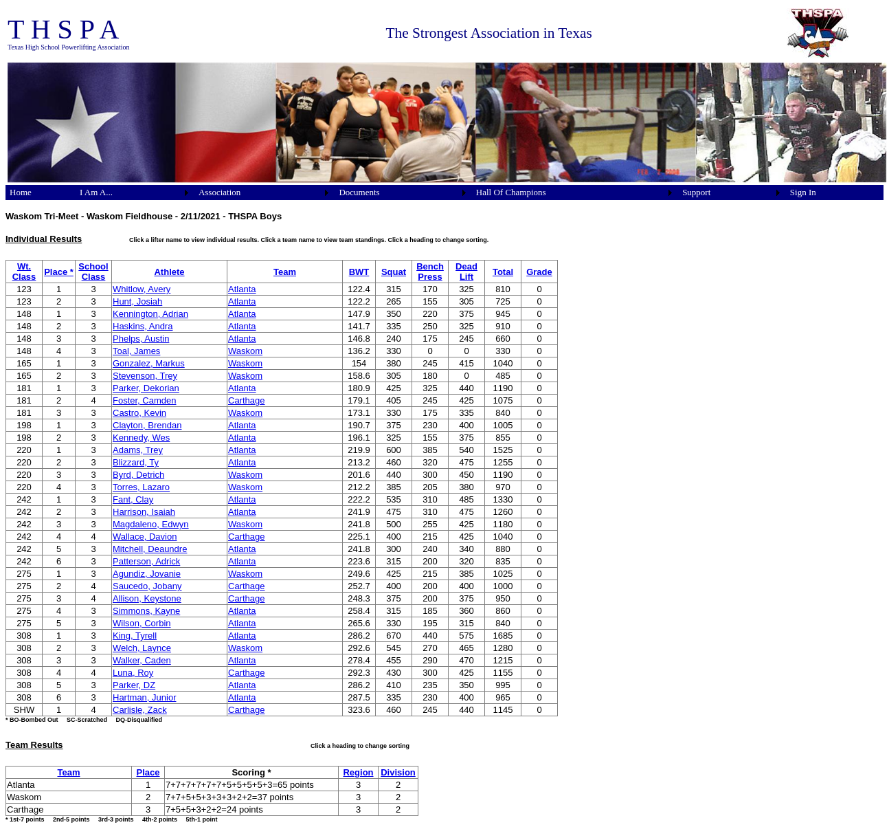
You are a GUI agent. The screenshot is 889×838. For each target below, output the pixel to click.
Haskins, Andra (142, 326)
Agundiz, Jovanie (147, 574)
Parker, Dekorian (146, 388)
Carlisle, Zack (140, 710)
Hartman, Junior (144, 697)
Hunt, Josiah (137, 301)
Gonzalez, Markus (149, 363)
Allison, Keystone (147, 598)
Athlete (169, 272)
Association (219, 192)
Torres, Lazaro (141, 487)
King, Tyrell (135, 635)
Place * (59, 272)
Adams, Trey (138, 450)
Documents (359, 192)
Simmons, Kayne (146, 611)
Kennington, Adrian (150, 314)
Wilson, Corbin (142, 623)
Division (398, 772)
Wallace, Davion (145, 536)
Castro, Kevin (139, 413)
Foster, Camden (145, 400)
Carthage (246, 400)
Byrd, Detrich (138, 475)
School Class (93, 271)
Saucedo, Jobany (147, 586)
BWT (359, 272)
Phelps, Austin (141, 338)
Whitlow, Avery (141, 289)
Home (21, 192)
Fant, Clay (133, 499)
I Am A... (96, 192)
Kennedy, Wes (141, 437)
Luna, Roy (133, 673)
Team (284, 272)
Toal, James (136, 351)
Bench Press (430, 271)
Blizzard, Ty (136, 462)
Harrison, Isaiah (144, 512)
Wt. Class (24, 271)
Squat (393, 272)
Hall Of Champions (511, 192)
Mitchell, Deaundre (150, 549)
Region (358, 772)
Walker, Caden (142, 660)
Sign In (803, 192)
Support (696, 192)
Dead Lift (466, 271)
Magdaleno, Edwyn (151, 524)
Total (503, 272)
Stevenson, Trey (145, 376)
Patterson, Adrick (146, 561)
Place (148, 772)
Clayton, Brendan (147, 425)
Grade (539, 272)
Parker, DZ (134, 685)
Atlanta (242, 289)
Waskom (245, 351)
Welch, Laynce (142, 648)
